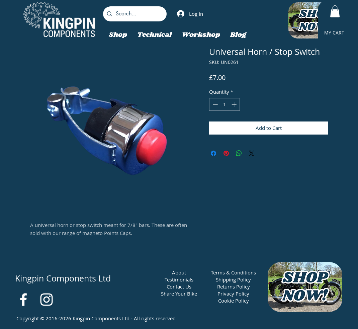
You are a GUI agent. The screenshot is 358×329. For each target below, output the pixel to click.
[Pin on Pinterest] (226, 153)
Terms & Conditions (233, 272)
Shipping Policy (233, 279)
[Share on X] (252, 153)
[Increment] (234, 104)
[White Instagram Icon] (46, 299)
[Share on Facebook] (213, 153)
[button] (335, 11)
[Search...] (134, 13)
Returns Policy (233, 286)
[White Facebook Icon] (23, 299)
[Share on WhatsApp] (239, 153)
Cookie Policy (233, 300)
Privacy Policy (233, 293)
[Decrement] (214, 104)
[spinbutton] (224, 104)
